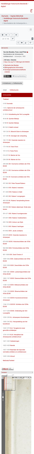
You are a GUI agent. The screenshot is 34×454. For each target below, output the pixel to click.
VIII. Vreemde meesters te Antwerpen (14, 141)
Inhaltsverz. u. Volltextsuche (12, 83)
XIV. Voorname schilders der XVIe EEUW (16, 171)
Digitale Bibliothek (16, 16)
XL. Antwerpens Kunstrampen (16, 317)
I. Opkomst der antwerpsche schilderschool (13, 109)
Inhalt (5, 90)
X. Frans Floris (10, 151)
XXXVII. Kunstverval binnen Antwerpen (15, 299)
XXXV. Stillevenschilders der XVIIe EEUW (15, 286)
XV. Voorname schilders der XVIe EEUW (16, 178)
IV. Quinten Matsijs (11, 123)
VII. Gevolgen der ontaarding (15, 136)
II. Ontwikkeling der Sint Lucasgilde (16, 114)
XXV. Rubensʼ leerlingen (13, 226)
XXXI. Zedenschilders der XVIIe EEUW (16, 260)
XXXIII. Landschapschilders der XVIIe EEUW (16, 273)
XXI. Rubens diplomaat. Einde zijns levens (17, 208)
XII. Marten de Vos (11, 159)
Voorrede (8, 103)
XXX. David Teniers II (13, 254)
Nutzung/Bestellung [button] (19, 76)
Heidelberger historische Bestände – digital (16, 19)
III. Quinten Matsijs (11, 119)
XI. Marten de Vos (11, 155)
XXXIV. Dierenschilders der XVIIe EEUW (17, 279)
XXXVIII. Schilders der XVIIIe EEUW (15, 305)
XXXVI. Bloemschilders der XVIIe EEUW (15, 292)
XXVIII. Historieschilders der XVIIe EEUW (16, 243)
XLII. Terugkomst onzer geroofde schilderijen (14, 329)
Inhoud (9, 356)
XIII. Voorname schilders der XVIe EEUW (16, 165)
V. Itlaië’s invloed (10, 127)
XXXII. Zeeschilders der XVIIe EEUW (16, 266)
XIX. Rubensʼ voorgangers (14, 196)
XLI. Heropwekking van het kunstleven (15, 323)
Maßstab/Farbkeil (8, 360)
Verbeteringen (11, 341)
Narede (9, 345)
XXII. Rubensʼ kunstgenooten (15, 213)
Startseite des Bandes (12, 65)
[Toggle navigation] (30, 29)
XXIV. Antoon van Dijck (13, 222)
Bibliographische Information (14, 67)
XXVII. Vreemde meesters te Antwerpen (15, 236)
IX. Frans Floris (10, 147)
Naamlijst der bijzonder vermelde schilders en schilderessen (14, 351)
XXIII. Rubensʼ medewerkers (14, 218)
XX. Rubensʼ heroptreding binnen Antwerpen (16, 202)
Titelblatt (6, 99)
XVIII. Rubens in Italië (12, 192)
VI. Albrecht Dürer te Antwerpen (16, 131)
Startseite (4, 16)
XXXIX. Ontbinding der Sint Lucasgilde (15, 312)
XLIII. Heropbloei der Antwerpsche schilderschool (13, 336)
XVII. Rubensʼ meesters (13, 188)
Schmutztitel (7, 95)
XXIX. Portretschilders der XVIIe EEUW (16, 249)
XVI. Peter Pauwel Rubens (14, 183)
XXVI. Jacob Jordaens (13, 231)
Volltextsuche (14, 90)
